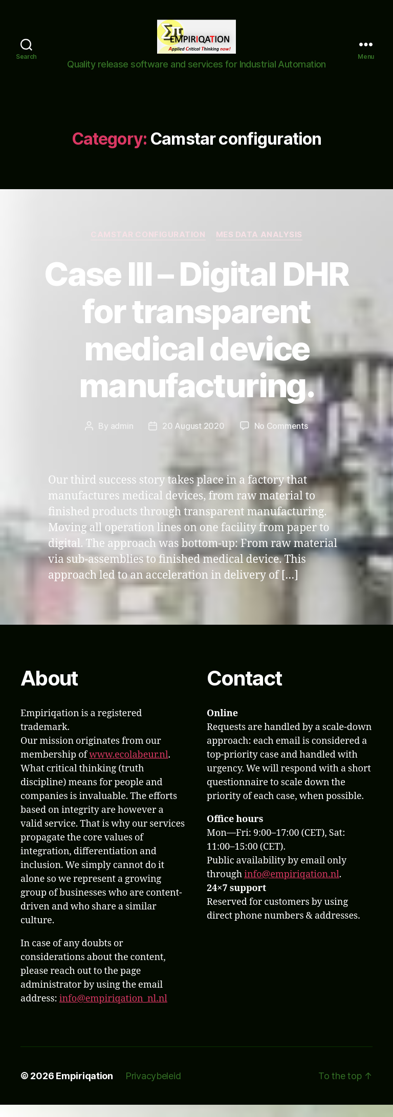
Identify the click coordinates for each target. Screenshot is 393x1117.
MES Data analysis (259, 246)
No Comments (281, 438)
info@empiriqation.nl (291, 887)
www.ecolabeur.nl (128, 767)
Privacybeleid (153, 1088)
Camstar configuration (148, 246)
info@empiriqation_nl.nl (113, 1011)
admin (122, 438)
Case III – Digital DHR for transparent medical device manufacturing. (196, 341)
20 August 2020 (193, 438)
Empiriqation (84, 1088)
